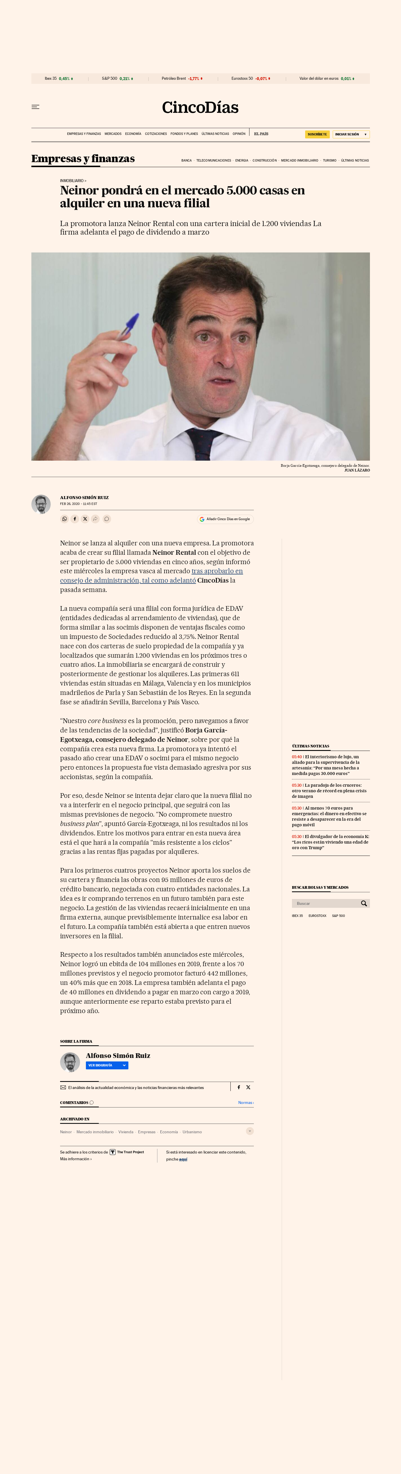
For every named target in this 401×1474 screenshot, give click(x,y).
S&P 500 (109, 79)
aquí (183, 1158)
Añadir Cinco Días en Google (228, 519)
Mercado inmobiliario (299, 160)
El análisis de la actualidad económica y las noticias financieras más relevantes (136, 1087)
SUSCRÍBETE (317, 134)
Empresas (146, 1131)
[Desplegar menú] (35, 107)
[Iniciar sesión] (351, 134)
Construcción (264, 160)
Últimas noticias (215, 134)
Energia (241, 160)
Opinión (239, 134)
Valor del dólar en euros (319, 79)
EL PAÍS (258, 132)
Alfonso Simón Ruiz (84, 497)
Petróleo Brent (174, 79)
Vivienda (125, 1131)
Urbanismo (192, 1131)
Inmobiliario (72, 181)
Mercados (113, 134)
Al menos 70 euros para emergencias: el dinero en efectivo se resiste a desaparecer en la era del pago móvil (329, 816)
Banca (186, 160)
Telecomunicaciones (213, 160)
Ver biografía (107, 1065)
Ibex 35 (51, 79)
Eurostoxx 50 (242, 79)
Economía (133, 134)
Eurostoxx (317, 916)
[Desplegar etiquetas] (250, 1131)
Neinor (66, 1131)
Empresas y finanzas (84, 134)
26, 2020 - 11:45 (78, 504)
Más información (76, 1158)
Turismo (330, 160)
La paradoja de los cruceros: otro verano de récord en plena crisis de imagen (329, 791)
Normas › (246, 1102)
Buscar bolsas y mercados (320, 887)
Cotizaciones (156, 134)
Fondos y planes (184, 134)
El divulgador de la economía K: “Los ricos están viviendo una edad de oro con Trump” (330, 842)
